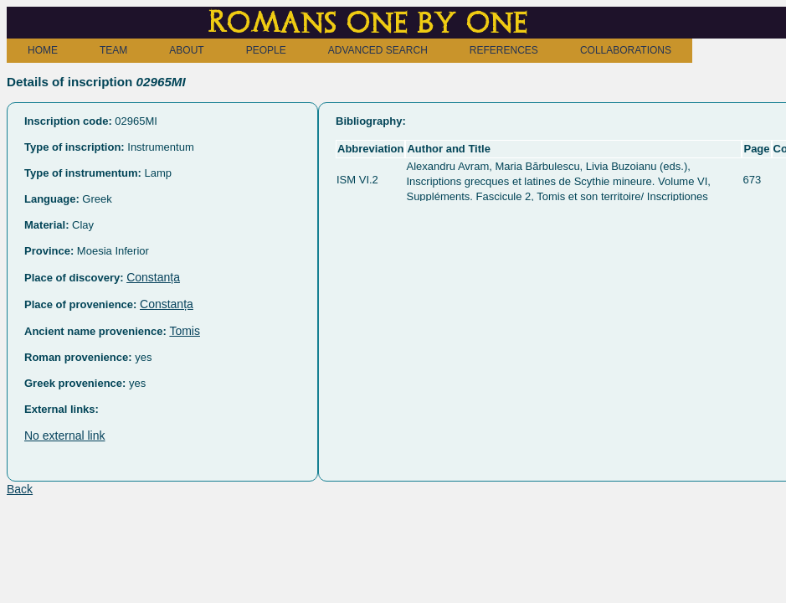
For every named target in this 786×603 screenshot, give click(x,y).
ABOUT (186, 50)
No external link (64, 435)
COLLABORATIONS (625, 50)
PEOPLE (266, 50)
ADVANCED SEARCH (378, 50)
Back (20, 489)
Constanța (153, 277)
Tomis (184, 331)
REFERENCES (504, 50)
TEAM (113, 50)
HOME (43, 50)
